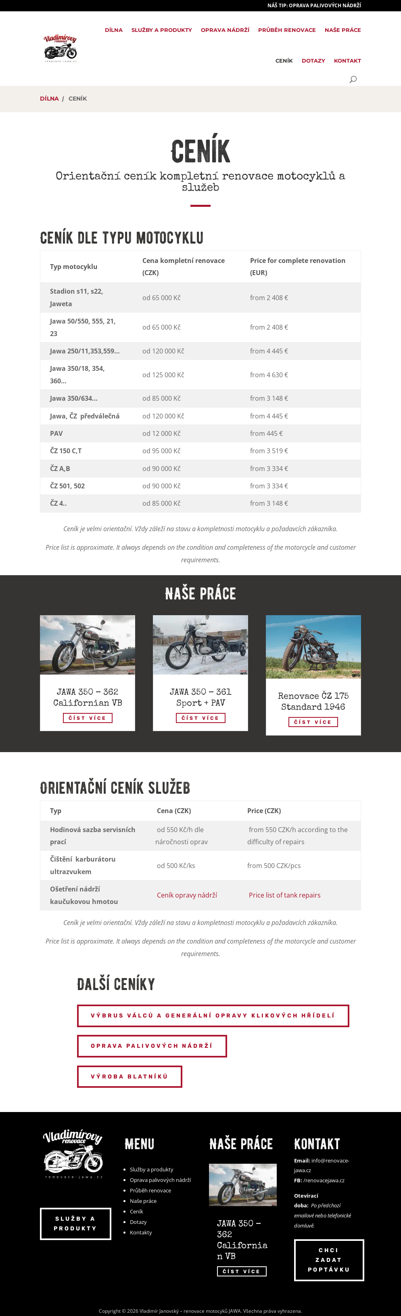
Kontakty (141, 1232)
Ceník (284, 60)
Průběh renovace (287, 30)
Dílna (114, 30)
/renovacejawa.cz (324, 1180)
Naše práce (343, 30)
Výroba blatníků (130, 1076)
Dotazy (313, 60)
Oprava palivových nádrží (152, 1046)
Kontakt (347, 60)
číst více (88, 718)
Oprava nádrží (225, 30)
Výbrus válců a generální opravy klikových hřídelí (213, 1015)
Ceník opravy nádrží (187, 895)
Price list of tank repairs (285, 895)
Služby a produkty (162, 30)
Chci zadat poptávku (329, 1260)
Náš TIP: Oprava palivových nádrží (314, 5)
